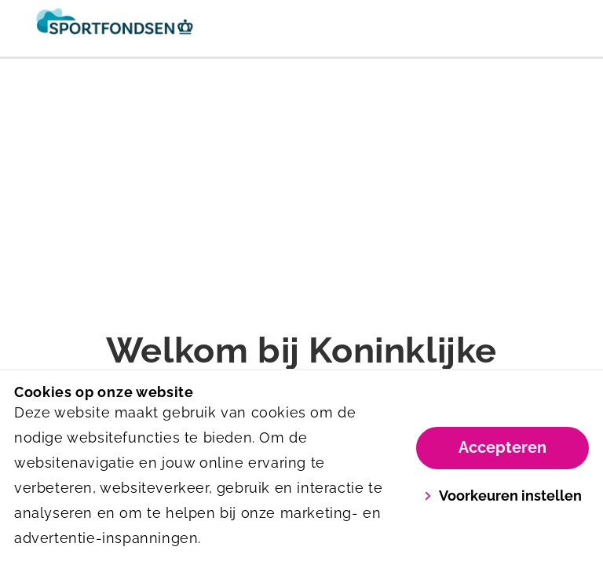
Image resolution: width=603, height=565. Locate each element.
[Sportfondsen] (158, 28)
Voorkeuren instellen (503, 495)
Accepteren (502, 447)
